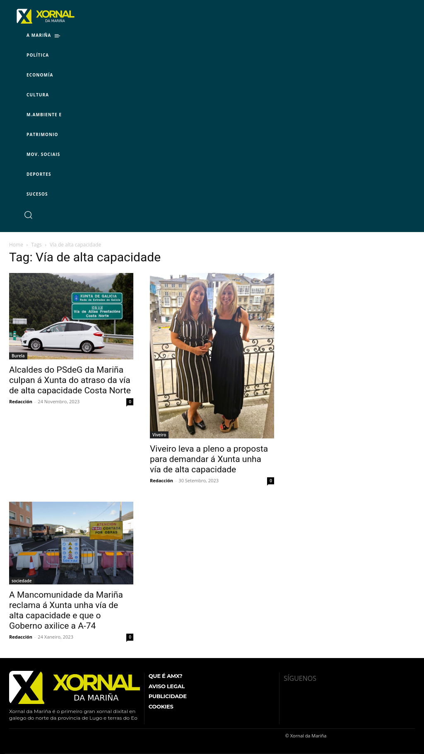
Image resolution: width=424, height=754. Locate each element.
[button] (28, 214)
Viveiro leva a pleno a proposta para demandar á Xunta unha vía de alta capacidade (209, 459)
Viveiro (159, 435)
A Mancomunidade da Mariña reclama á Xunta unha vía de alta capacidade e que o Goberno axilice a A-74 (66, 610)
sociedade (22, 581)
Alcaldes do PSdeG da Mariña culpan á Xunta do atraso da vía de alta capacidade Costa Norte (70, 380)
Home (16, 244)
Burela (18, 356)
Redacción (20, 401)
